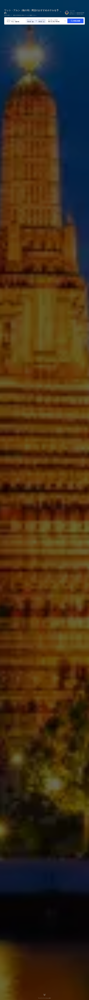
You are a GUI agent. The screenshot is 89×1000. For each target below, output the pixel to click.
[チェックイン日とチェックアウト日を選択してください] (31, 21)
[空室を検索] (75, 21)
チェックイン (30, 20)
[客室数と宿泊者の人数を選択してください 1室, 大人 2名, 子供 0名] (57, 21)
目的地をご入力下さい (11, 20)
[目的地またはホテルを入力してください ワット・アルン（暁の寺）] (15, 21)
